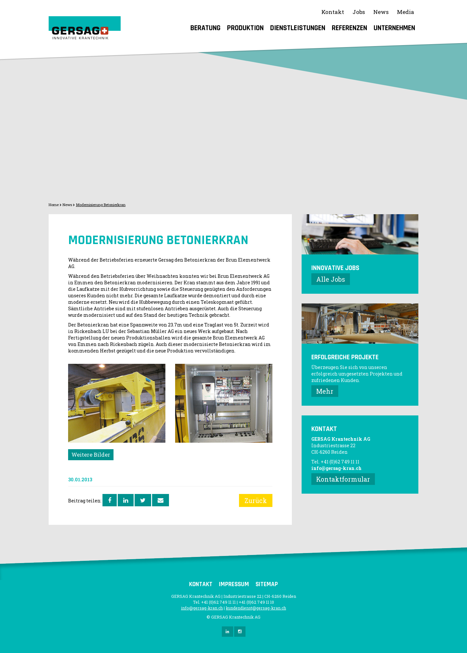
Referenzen (349, 28)
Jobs (359, 12)
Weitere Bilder (90, 454)
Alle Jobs (330, 279)
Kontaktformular (343, 479)
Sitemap (267, 584)
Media (405, 12)
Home (54, 204)
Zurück (256, 500)
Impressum (234, 584)
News (381, 12)
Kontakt (332, 12)
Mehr (324, 391)
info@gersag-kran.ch (336, 468)
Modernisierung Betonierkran (101, 204)
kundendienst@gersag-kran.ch (256, 607)
